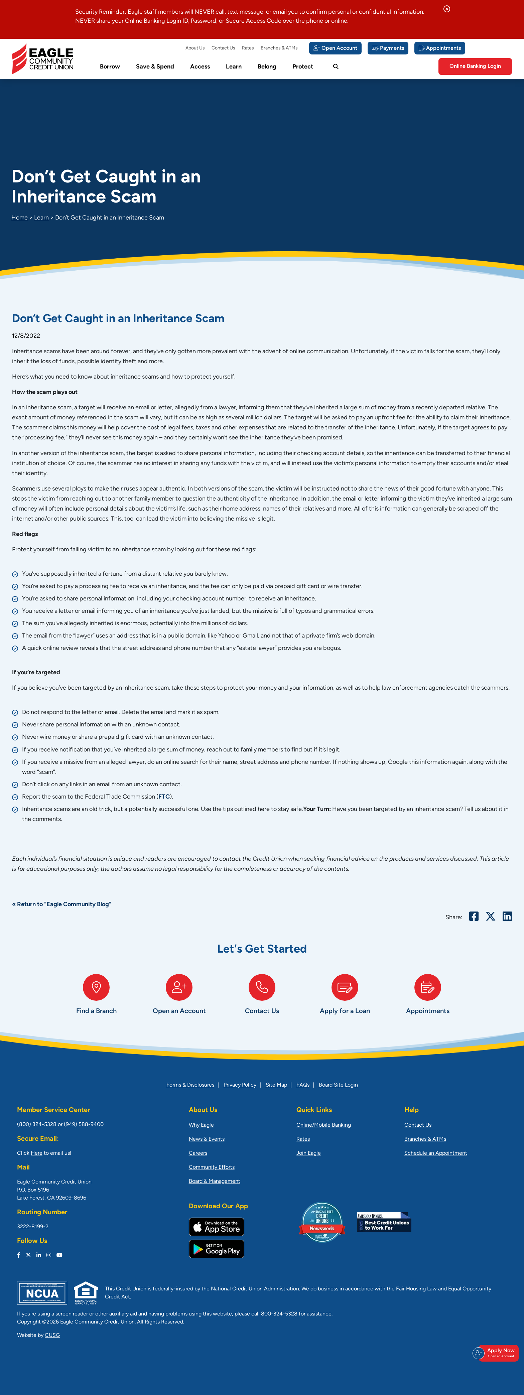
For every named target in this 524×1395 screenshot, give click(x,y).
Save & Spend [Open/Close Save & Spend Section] (155, 67)
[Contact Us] (262, 1001)
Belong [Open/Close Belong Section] (267, 67)
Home (19, 218)
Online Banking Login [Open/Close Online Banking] (475, 66)
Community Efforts (212, 1167)
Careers (198, 1153)
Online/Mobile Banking (323, 1125)
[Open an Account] (179, 1001)
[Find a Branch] (96, 1001)
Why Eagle (201, 1125)
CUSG (52, 1335)
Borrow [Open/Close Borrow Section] (110, 67)
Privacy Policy (240, 1085)
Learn (41, 218)
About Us (195, 48)
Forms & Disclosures (190, 1085)
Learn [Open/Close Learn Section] (234, 67)
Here (36, 1153)
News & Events (207, 1139)
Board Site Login (338, 1085)
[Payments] (388, 48)
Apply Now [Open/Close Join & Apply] (498, 1353)
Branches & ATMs (279, 48)
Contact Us (223, 48)
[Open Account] (335, 48)
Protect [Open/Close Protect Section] (302, 67)
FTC (164, 797)
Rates (248, 48)
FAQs (302, 1085)
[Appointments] (439, 48)
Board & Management (214, 1181)
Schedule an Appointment (435, 1153)
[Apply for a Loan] (344, 1001)
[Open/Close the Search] (336, 66)
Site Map (276, 1085)
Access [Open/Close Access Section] (200, 67)
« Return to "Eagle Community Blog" (61, 904)
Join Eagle (308, 1153)
